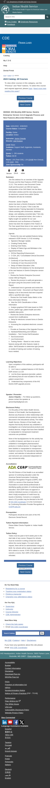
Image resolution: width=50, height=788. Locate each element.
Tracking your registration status (18, 591)
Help (5, 66)
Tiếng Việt (9, 735)
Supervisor (10, 606)
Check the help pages (14, 624)
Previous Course (25, 98)
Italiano (8, 765)
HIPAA (7, 688)
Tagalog (8, 742)
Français (8, 756)
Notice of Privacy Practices (16, 693)
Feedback (11, 24)
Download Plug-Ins (12, 674)
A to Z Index (12, 22)
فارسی (8, 775)
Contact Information (13, 668)
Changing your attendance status (19, 597)
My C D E (7, 61)
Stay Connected (8, 718)
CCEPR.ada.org (14, 507)
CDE (6, 38)
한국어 (8, 738)
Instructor (9, 609)
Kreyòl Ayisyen (11, 751)
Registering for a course (15, 589)
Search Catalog (9, 633)
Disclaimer (9, 671)
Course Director (12, 612)
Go (42, 633)
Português (9, 762)
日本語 (8, 772)
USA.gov (8, 707)
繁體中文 (8, 732)
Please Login (25, 42)
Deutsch (8, 769)
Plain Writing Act (11, 701)
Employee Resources (29, 22)
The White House (12, 704)
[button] (47, 16)
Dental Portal (8, 71)
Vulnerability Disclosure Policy (17, 710)
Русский (8, 745)
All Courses (28, 101)
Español (8, 729)
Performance (10, 698)
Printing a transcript (13, 594)
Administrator (13, 615)
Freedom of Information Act (16, 685)
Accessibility (10, 662)
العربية (7, 748)
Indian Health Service (25, 6)
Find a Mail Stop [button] (34, 656)
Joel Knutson (18, 141)
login (30, 88)
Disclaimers (31, 640)
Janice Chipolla (20, 139)
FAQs (7, 682)
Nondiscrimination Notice (15, 690)
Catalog (6, 56)
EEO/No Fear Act (12, 677)
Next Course (25, 105)
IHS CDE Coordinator (18, 502)
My (8, 640)
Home (4, 75)
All (13, 75)
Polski (7, 759)
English (8, 778)
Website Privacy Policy (14, 713)
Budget (8, 665)
